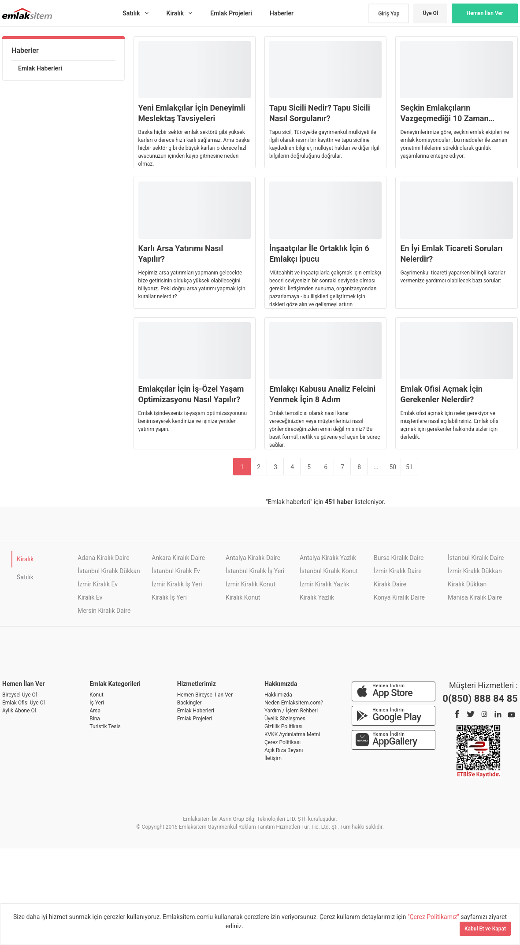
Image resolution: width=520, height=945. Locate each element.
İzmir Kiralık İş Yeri (177, 584)
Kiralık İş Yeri (169, 597)
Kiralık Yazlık (317, 597)
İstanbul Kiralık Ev (176, 570)
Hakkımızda (278, 695)
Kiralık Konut (243, 597)
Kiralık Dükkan (467, 584)
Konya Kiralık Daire (399, 597)
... (376, 467)
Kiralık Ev (90, 597)
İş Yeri (96, 703)
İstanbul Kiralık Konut (329, 570)
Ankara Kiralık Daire (178, 557)
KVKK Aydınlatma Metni (292, 734)
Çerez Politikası (282, 742)
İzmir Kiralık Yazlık (324, 584)
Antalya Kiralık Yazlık (328, 557)
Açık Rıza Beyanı (283, 750)
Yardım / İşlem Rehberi (291, 711)
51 (409, 467)
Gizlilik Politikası (283, 726)
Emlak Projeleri (194, 718)
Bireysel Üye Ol (19, 695)
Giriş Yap (388, 14)
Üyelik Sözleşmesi (285, 718)
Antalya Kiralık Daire (253, 557)
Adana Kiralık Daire (103, 557)
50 (392, 467)
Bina (94, 718)
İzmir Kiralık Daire (398, 570)
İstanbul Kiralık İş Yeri (255, 570)
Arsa (94, 711)
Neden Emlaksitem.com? (293, 703)
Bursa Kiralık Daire (398, 557)
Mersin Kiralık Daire (104, 610)
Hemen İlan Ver (485, 13)
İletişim (273, 758)
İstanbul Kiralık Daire (476, 557)
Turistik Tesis (104, 726)
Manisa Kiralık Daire (475, 597)
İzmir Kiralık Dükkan (475, 570)
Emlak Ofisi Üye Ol (23, 703)
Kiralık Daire (390, 584)
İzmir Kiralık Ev (98, 584)
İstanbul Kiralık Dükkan (109, 570)
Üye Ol (430, 13)
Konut (96, 695)
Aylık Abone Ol (19, 711)
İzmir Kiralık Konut (250, 584)
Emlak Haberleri (40, 68)
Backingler (189, 703)
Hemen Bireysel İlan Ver (205, 695)
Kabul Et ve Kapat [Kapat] (485, 929)
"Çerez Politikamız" (434, 916)
